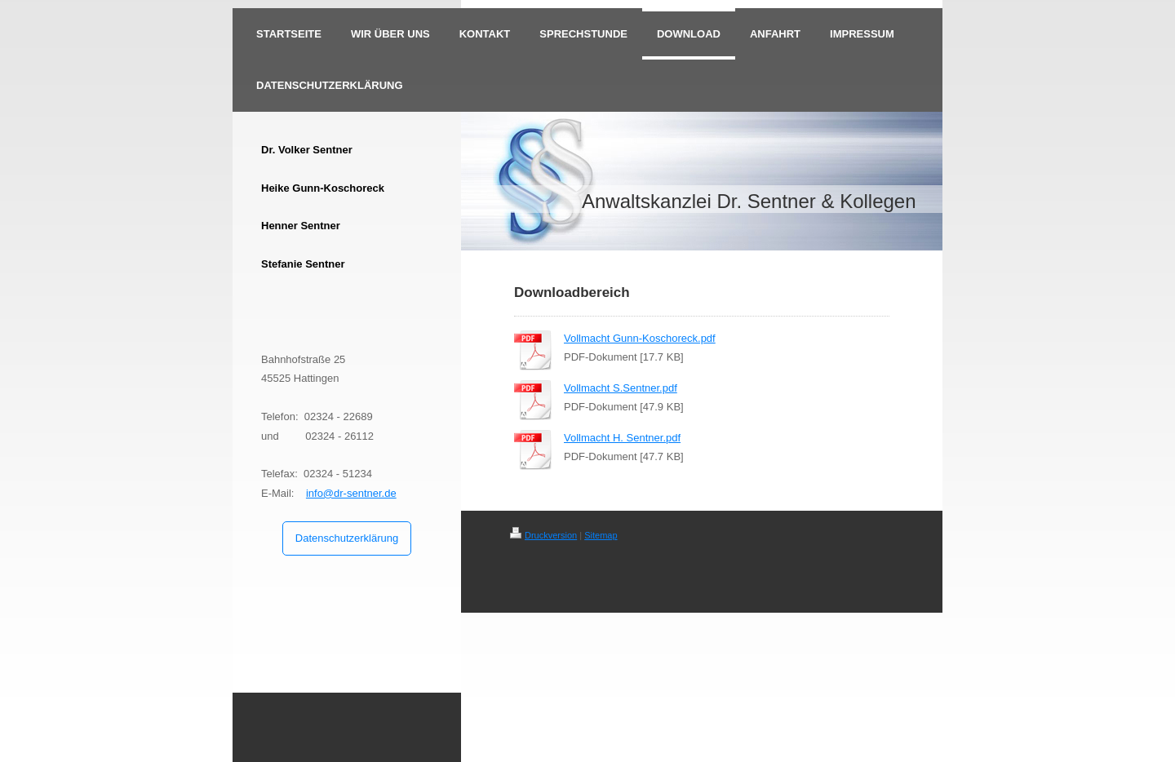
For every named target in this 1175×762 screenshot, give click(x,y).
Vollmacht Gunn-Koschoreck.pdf (640, 338)
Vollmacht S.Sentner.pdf (620, 388)
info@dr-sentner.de (351, 493)
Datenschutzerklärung (346, 538)
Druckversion (543, 535)
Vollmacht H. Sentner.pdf (622, 438)
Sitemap (600, 535)
